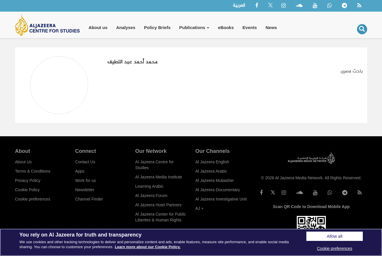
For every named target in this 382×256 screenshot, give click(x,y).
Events (250, 27)
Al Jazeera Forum (151, 195)
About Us (23, 162)
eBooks (226, 27)
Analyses (125, 27)
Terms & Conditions (32, 171)
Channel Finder (89, 199)
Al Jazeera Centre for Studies (154, 165)
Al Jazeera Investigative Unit (221, 199)
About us (97, 27)
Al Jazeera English (212, 162)
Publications (194, 27)
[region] (191, 242)
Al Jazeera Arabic (211, 171)
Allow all (334, 236)
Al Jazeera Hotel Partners (158, 205)
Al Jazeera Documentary (217, 189)
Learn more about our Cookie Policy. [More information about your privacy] (148, 247)
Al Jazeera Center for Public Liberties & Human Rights (160, 217)
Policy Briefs (157, 27)
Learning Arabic (149, 186)
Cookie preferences (32, 199)
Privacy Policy (27, 180)
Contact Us (85, 162)
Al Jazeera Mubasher (214, 180)
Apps (79, 171)
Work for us (85, 180)
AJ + (199, 208)
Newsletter (84, 189)
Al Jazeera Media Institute (158, 177)
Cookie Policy (27, 189)
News (271, 27)
